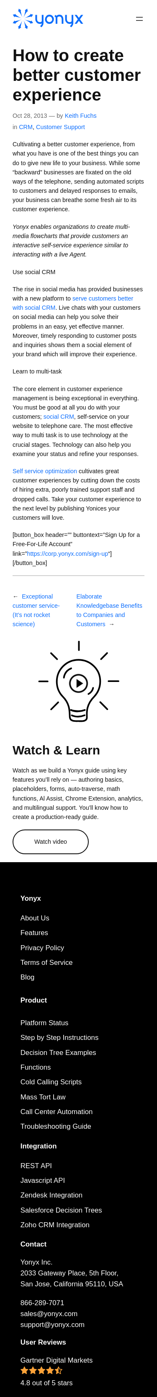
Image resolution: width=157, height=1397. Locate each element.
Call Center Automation (57, 1112)
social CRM (59, 416)
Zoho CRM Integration (55, 1225)
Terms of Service (47, 963)
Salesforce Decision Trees (61, 1210)
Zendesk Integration (51, 1195)
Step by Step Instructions (60, 1038)
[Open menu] (139, 19)
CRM (26, 127)
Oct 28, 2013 (30, 115)
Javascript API (43, 1180)
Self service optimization (45, 471)
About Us (35, 918)
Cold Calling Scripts (51, 1082)
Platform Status (45, 1023)
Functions (36, 1067)
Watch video (50, 841)
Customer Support (60, 127)
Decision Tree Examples (58, 1053)
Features (34, 933)
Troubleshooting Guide (56, 1126)
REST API (36, 1166)
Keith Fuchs (81, 115)
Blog (28, 977)
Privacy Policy (42, 948)
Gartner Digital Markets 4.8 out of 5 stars (57, 1371)
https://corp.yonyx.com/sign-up (67, 553)
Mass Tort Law (43, 1097)
